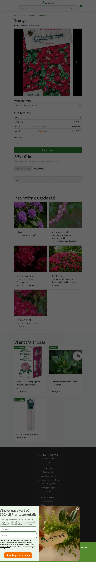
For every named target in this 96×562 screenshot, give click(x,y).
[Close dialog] (30, 508)
